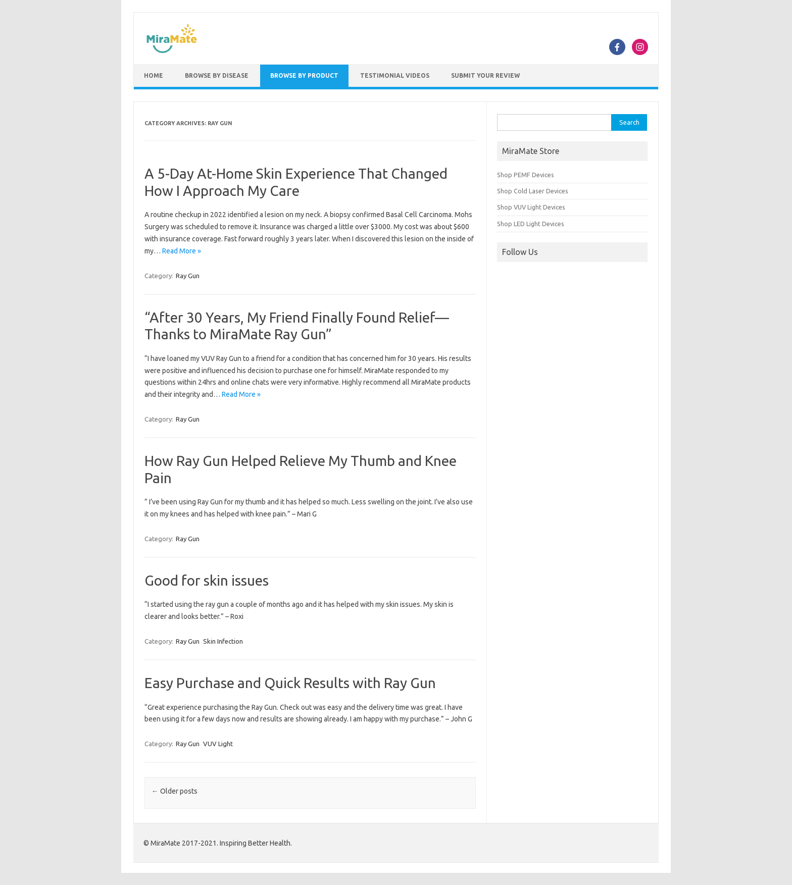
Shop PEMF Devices (525, 174)
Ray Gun (188, 275)
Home (153, 75)
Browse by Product (304, 75)
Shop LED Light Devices (530, 223)
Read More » (181, 251)
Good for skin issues (206, 580)
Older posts (174, 791)
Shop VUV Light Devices (531, 207)
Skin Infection (223, 641)
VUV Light (218, 743)
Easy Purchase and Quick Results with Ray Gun (290, 683)
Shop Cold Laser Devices (532, 190)
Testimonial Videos (394, 75)
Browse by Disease (217, 75)
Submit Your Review (485, 75)
